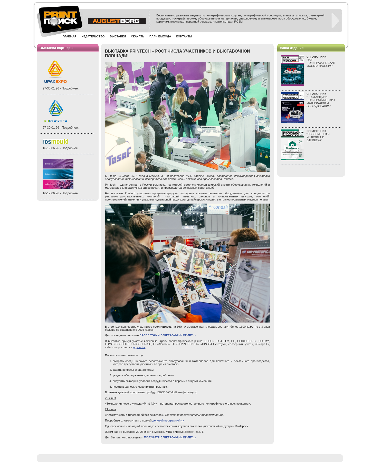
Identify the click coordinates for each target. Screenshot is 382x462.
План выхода (160, 36)
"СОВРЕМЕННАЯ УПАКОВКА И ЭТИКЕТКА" (318, 135)
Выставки (118, 36)
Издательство (92, 36)
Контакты (184, 36)
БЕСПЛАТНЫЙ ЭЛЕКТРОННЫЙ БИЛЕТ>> (168, 335)
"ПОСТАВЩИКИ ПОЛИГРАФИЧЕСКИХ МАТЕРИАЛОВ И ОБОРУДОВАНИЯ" (321, 100)
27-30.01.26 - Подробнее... (61, 88)
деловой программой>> (168, 420)
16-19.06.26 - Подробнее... (61, 148)
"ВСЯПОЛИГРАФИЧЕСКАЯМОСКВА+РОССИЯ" (321, 61)
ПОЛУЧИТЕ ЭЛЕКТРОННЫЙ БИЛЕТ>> (170, 437)
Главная (69, 36)
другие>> (139, 347)
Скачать (137, 36)
